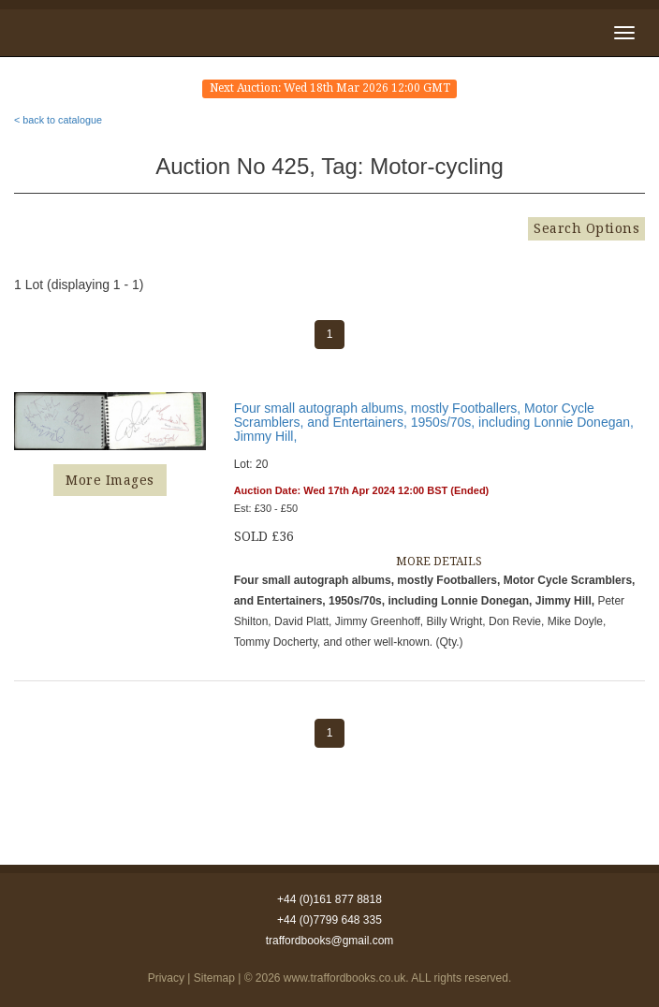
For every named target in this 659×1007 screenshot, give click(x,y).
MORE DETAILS (439, 561)
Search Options (586, 228)
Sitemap (214, 978)
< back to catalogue (58, 119)
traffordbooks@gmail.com (330, 940)
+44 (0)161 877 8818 (329, 899)
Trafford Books (74, 30)
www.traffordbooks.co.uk (345, 978)
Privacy (166, 978)
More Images (110, 480)
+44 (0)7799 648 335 (329, 920)
